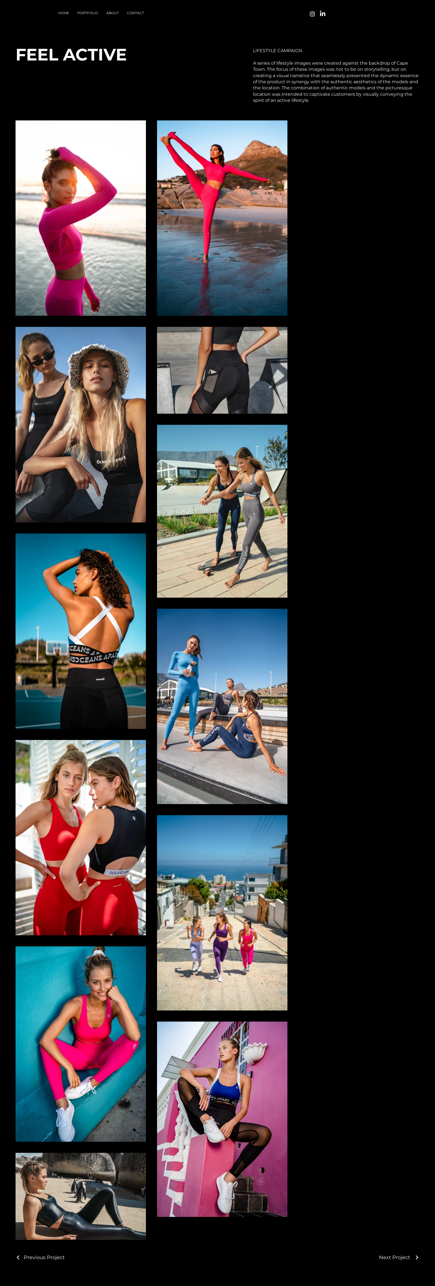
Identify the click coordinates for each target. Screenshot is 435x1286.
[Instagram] (312, 14)
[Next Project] (399, 1257)
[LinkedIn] (322, 14)
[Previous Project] (40, 1257)
